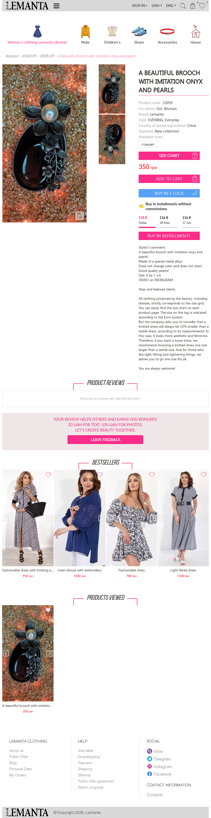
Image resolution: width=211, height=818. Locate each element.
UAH (157, 5)
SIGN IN (140, 5)
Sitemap (84, 775)
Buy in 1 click (177, 193)
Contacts (155, 794)
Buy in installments (169, 236)
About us (16, 750)
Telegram (159, 758)
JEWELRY (29, 55)
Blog (13, 762)
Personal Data (20, 769)
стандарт (148, 144)
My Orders (17, 775)
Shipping (85, 769)
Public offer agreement (96, 781)
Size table (85, 750)
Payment (85, 762)
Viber (155, 751)
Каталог (13, 55)
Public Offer (18, 756)
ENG (171, 5)
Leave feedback (105, 439)
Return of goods (90, 787)
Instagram (159, 766)
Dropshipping (89, 756)
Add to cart (177, 178)
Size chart (179, 155)
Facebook (159, 774)
